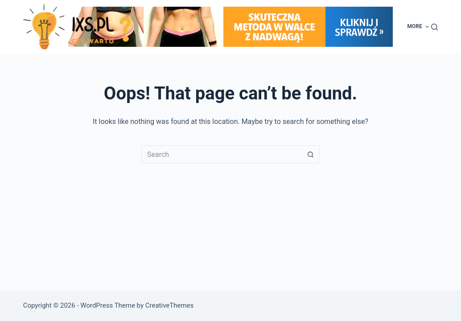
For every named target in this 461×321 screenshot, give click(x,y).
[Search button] (311, 154)
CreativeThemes (169, 305)
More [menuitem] (419, 27)
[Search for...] (221, 154)
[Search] (434, 27)
